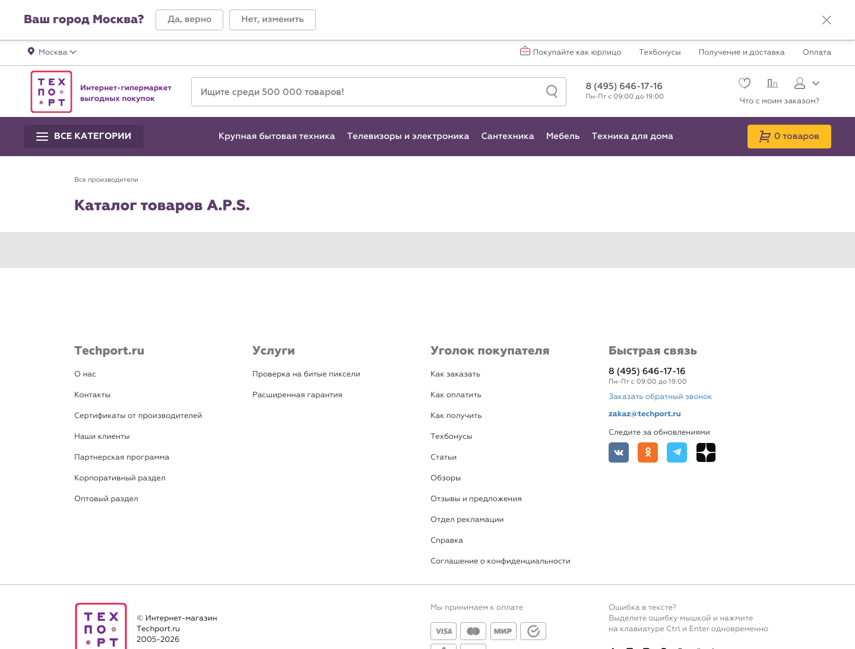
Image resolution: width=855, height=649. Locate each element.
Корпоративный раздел (120, 478)
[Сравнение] (771, 85)
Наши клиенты (102, 436)
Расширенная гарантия (297, 395)
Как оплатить (456, 395)
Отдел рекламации (467, 519)
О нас (85, 374)
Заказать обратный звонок (660, 396)
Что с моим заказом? (779, 101)
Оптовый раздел (106, 499)
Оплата (817, 53)
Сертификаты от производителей (138, 415)
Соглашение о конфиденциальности (500, 561)
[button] (189, 20)
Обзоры (445, 478)
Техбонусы (659, 53)
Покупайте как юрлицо (577, 53)
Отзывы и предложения (476, 499)
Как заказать (455, 374)
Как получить (456, 415)
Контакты (92, 395)
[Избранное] (743, 84)
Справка (446, 540)
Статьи (443, 457)
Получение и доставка (742, 53)
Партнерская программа (121, 457)
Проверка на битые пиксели (306, 374)
